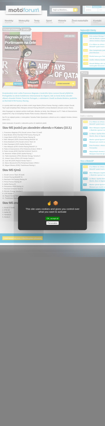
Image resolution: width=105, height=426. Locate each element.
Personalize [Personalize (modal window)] (52, 223)
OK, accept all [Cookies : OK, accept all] (52, 218)
